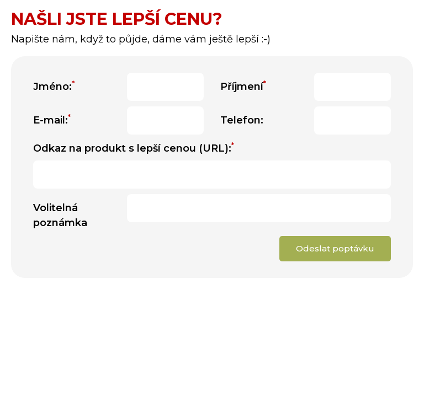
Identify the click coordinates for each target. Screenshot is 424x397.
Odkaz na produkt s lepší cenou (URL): (133, 147)
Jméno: (54, 86)
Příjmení (243, 86)
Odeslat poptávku (335, 248)
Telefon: (241, 120)
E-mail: (52, 119)
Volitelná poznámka (60, 215)
